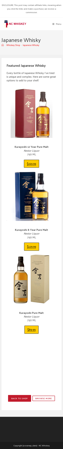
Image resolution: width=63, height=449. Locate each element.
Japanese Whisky (31, 45)
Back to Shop (19, 398)
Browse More (43, 398)
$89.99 (31, 329)
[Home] (3, 45)
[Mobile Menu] (56, 24)
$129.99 (31, 246)
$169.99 (31, 163)
